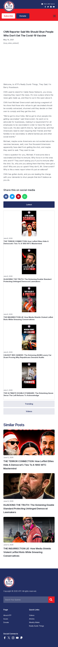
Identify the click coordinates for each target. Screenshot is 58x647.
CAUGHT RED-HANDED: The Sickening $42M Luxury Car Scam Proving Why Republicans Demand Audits (27, 356)
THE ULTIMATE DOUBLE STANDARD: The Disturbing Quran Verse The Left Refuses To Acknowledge (28, 394)
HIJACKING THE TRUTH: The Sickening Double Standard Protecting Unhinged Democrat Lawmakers (27, 280)
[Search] (51, 599)
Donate (6, 622)
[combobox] (25, 599)
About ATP (7, 615)
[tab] (29, 204)
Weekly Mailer (34, 622)
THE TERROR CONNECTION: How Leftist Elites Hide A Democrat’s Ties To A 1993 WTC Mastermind (26, 242)
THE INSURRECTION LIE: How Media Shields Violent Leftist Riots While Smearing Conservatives (28, 318)
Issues (5, 619)
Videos (31, 615)
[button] (54, 16)
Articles (32, 619)
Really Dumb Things (36, 626)
